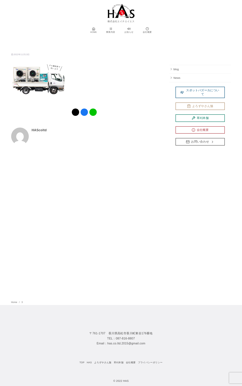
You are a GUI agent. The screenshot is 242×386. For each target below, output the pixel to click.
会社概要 (131, 362)
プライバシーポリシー (150, 362)
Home (14, 302)
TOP (82, 362)
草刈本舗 (119, 362)
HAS (89, 362)
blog (176, 69)
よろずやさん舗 (102, 362)
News (176, 77)
